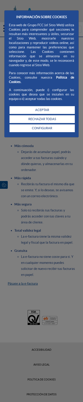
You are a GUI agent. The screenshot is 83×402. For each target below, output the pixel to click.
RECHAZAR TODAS (42, 119)
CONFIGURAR (42, 128)
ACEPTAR (42, 110)
